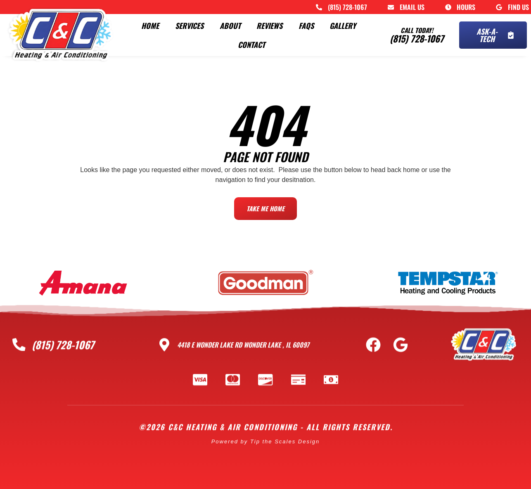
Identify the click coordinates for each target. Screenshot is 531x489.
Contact (251, 44)
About (230, 25)
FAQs (306, 25)
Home (150, 25)
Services (189, 25)
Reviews (269, 25)
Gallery (343, 25)
